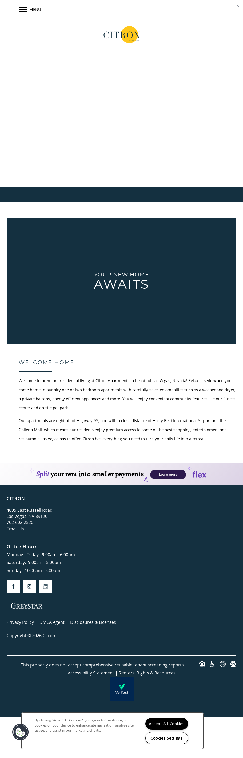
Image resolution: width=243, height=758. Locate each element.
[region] (112, 730)
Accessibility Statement (91, 673)
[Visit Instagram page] (132, 137)
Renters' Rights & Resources (147, 673)
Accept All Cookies (167, 723)
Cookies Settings (166, 738)
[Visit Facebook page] (111, 137)
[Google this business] (122, 137)
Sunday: (15, 570)
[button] (20, 732)
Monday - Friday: (23, 554)
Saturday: (16, 562)
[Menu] (30, 9)
